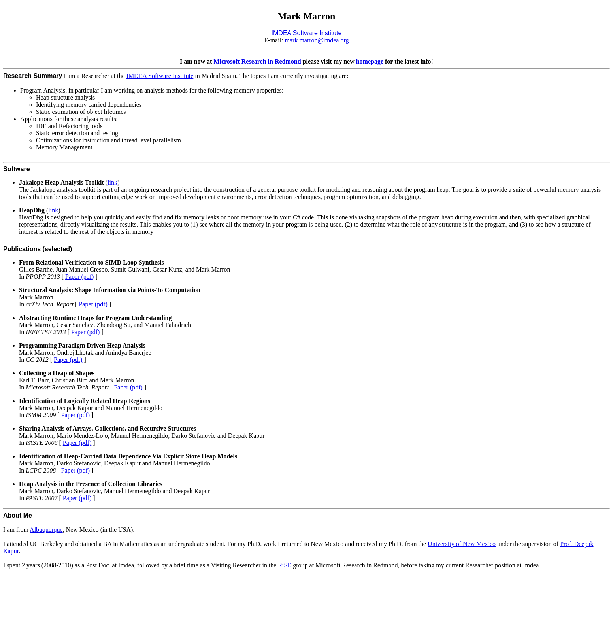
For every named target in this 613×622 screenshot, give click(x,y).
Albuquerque (46, 529)
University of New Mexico (462, 544)
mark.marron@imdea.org (317, 40)
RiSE (284, 565)
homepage (369, 61)
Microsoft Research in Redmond (257, 61)
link (112, 182)
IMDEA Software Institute (160, 75)
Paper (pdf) (79, 276)
